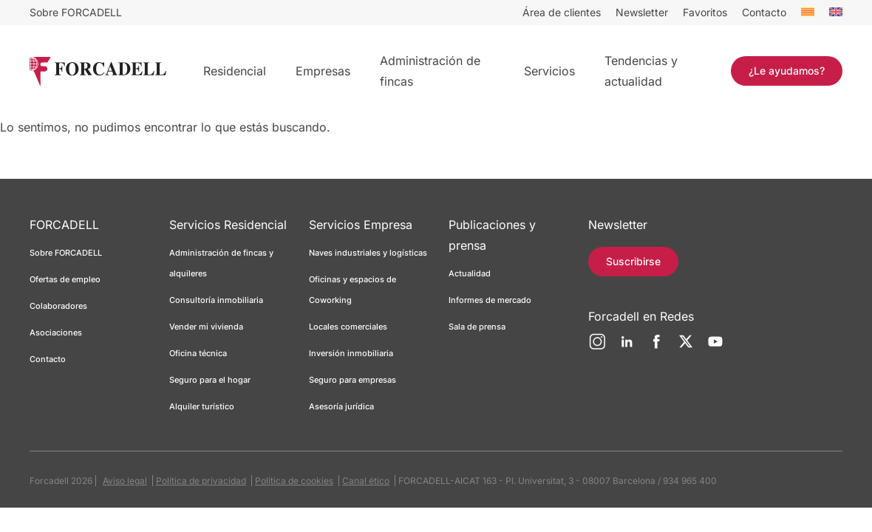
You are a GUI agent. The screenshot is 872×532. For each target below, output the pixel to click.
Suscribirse (633, 261)
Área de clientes (561, 12)
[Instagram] (597, 347)
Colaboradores (58, 306)
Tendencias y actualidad (641, 71)
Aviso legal (125, 480)
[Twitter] (686, 347)
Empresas (323, 71)
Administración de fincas (430, 71)
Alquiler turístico (201, 406)
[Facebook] (656, 347)
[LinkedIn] (627, 347)
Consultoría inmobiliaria (216, 300)
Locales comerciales (348, 326)
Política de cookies (294, 480)
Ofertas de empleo (65, 279)
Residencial (234, 71)
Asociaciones (56, 332)
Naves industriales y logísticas (368, 253)
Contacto (764, 12)
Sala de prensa (477, 326)
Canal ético (365, 480)
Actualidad (470, 273)
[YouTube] (715, 347)
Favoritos (705, 12)
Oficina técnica (198, 353)
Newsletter (642, 12)
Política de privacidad (201, 480)
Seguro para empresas (352, 380)
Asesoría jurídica (341, 406)
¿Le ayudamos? (787, 70)
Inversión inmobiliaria (351, 353)
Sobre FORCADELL (76, 12)
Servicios (549, 71)
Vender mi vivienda (206, 326)
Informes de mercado (490, 300)
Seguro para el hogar (210, 380)
